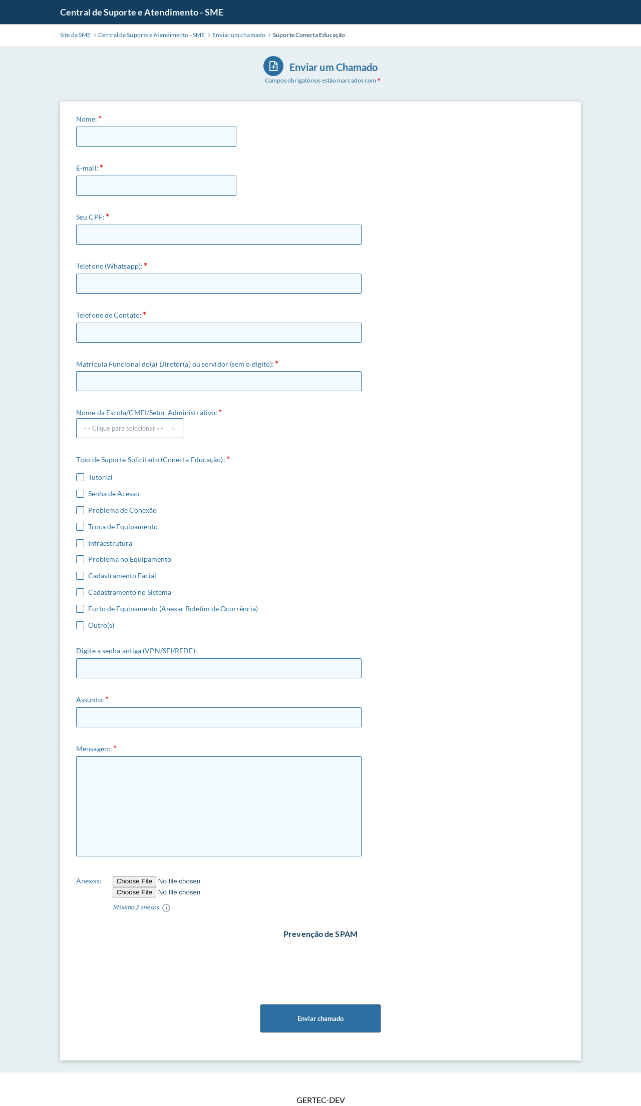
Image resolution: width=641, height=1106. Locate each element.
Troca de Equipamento (123, 527)
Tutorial (100, 477)
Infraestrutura (110, 543)
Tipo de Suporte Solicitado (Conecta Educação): (150, 459)
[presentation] (321, 958)
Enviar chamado (320, 1018)
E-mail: (87, 168)
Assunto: (90, 699)
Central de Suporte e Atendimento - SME (141, 12)
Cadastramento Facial (122, 576)
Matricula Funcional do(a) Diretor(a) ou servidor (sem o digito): (175, 364)
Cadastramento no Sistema (129, 592)
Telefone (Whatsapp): (109, 266)
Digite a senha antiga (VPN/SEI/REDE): (136, 650)
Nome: (87, 119)
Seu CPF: (90, 217)
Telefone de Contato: (109, 315)
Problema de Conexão (122, 510)
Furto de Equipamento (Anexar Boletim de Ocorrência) (173, 609)
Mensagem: (94, 748)
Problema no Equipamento (129, 559)
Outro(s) (101, 625)
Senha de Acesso (113, 494)
